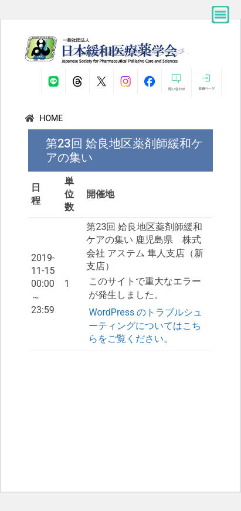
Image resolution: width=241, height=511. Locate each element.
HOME (51, 118)
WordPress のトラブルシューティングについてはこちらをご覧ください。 (145, 325)
